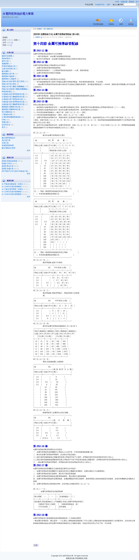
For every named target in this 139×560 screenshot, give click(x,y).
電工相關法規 (7, 112)
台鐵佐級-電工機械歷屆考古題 (13, 104)
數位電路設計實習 (8, 148)
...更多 (28, 150)
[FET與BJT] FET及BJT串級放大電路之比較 (18, 171)
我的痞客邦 (6, 59)
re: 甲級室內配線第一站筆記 (12, 184)
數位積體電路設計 (8, 138)
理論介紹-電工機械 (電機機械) (13, 86)
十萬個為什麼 (7, 114)
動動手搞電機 (7, 56)
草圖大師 (5, 122)
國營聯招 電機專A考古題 (11, 107)
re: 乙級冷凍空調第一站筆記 (12, 189)
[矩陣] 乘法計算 (7, 166)
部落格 (111, 24)
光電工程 (5, 143)
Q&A (108, 5)
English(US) (99, 5)
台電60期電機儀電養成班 (11, 117)
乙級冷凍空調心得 (8, 69)
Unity (4, 120)
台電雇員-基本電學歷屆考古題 (13, 94)
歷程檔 (131, 2)
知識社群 (124, 2)
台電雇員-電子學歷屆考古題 (12, 99)
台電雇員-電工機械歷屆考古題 (13, 97)
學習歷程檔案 (98, 24)
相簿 (121, 24)
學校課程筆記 (7, 92)
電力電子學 (6, 140)
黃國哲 (39, 29)
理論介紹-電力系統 (9, 84)
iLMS (117, 2)
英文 (3, 127)
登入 (137, 2)
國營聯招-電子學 (8, 74)
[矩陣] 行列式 (7, 164)
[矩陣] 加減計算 (7, 169)
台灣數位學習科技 (59, 558)
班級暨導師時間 (8, 145)
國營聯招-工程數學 (9, 79)
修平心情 (5, 61)
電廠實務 (5, 64)
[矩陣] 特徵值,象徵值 (9, 161)
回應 (35, 545)
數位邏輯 (5, 71)
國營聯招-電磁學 (8, 76)
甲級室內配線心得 (8, 66)
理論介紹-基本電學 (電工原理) (13, 81)
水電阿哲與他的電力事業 (18, 13)
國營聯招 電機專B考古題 (11, 109)
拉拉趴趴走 (6, 125)
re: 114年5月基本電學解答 (12, 187)
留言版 (130, 24)
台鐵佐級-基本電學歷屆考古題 (13, 102)
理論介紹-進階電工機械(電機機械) (14, 89)
